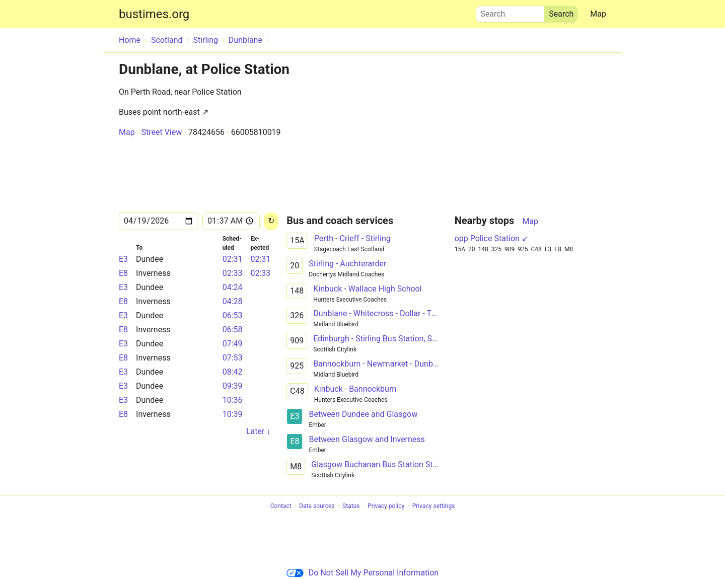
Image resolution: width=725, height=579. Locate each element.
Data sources (316, 506)
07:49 (233, 343)
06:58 (233, 329)
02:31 (233, 259)
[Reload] (271, 221)
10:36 (233, 400)
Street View (161, 132)
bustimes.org (154, 14)
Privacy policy (386, 506)
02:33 (233, 273)
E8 (123, 273)
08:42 (233, 372)
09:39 (233, 386)
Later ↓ (258, 431)
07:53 (233, 358)
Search (510, 12)
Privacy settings (433, 506)
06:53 (233, 315)
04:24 (233, 287)
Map (598, 14)
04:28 (233, 301)
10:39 (233, 414)
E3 (123, 259)
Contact (281, 506)
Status (350, 506)
